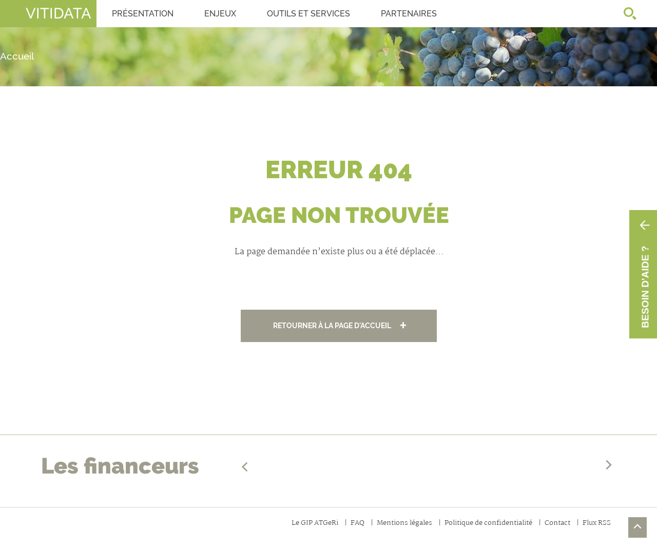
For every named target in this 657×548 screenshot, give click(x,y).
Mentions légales (404, 523)
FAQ (357, 523)
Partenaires (409, 13)
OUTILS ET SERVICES (308, 13)
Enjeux (220, 13)
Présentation (142, 13)
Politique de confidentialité (488, 523)
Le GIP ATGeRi (315, 523)
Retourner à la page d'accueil (332, 325)
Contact (557, 523)
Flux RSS (597, 523)
